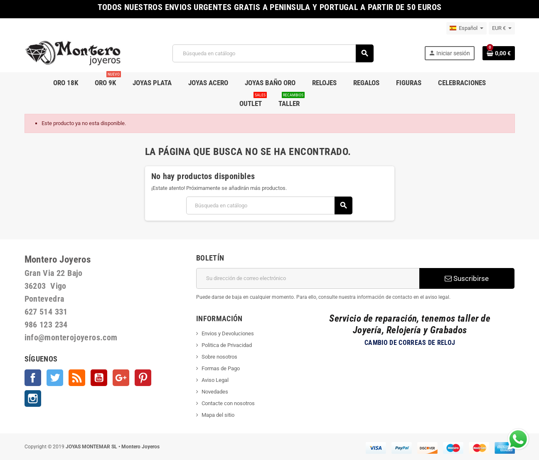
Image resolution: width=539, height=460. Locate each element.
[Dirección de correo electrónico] (307, 278)
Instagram (33, 398)
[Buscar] (272, 53)
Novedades (215, 392)
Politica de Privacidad (227, 345)
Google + (121, 377)
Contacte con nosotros (228, 403)
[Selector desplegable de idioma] (466, 28)
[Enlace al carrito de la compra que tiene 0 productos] (498, 53)
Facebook (33, 377)
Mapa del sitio (218, 415)
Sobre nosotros (219, 357)
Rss (77, 377)
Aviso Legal (215, 380)
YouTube (99, 377)
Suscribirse (467, 278)
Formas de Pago (221, 368)
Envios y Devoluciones (228, 333)
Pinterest (143, 377)
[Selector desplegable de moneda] (502, 28)
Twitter (55, 377)
